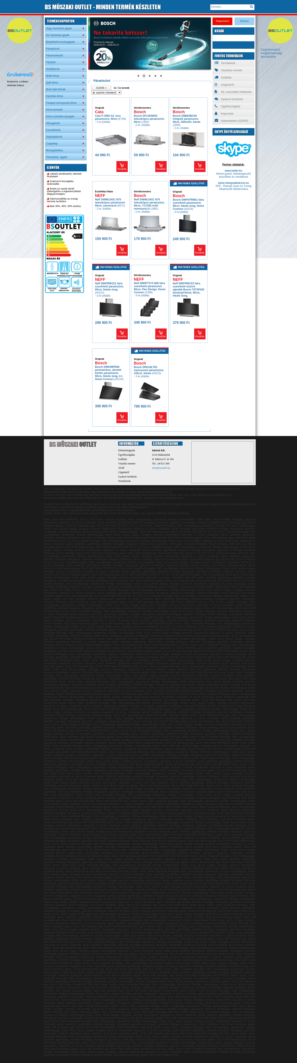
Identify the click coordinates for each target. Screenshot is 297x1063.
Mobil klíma (52, 75)
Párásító (51, 62)
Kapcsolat (224, 113)
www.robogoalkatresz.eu (233, 182)
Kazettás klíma (54, 96)
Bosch (140, 112)
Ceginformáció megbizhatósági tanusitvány (271, 53)
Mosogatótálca (54, 150)
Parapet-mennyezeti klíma (61, 102)
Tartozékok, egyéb (56, 157)
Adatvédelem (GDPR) (231, 121)
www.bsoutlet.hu (158, 495)
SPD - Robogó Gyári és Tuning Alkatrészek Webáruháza (234, 187)
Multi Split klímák (56, 89)
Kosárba (122, 169)
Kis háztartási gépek (57, 35)
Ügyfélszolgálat (227, 106)
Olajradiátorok (54, 136)
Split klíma (52, 82)
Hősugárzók (53, 123)
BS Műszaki (72, 444)
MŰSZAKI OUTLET (103, 7)
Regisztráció (222, 21)
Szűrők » (101, 87)
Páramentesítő (54, 55)
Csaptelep (52, 143)
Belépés (244, 21)
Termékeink (225, 63)
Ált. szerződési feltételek (233, 92)
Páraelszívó (53, 48)
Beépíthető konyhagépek (60, 41)
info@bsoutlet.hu (161, 467)
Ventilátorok (53, 69)
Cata (99, 112)
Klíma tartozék (54, 109)
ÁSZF (121, 467)
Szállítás (223, 77)
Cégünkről (224, 85)
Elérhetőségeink (126, 450)
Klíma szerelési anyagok (60, 116)
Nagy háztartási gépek (59, 28)
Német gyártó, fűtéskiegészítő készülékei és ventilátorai (233, 175)
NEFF (100, 195)
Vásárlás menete (228, 70)
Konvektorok (53, 130)
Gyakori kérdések (229, 99)
